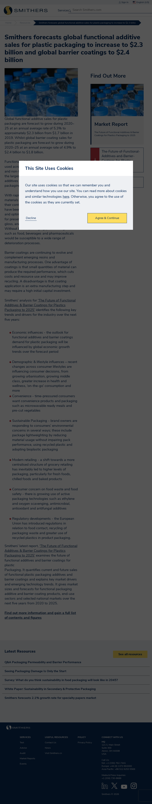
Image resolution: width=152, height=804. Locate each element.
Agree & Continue (107, 218)
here (66, 196)
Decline (31, 218)
